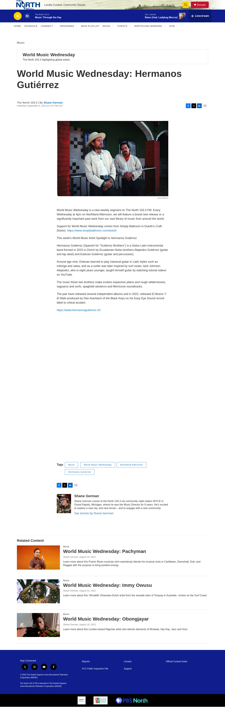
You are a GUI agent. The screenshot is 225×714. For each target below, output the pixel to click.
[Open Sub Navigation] (55, 33)
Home (17, 33)
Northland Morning (148, 33)
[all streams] (200, 23)
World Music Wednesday (49, 61)
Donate (203, 8)
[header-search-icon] (187, 8)
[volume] (27, 23)
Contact (127, 669)
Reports (86, 669)
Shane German (53, 109)
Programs (67, 33)
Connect (47, 33)
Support (128, 676)
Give (172, 33)
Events (122, 33)
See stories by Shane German (94, 520)
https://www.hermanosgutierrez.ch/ (79, 317)
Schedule (31, 33)
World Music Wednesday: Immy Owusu (107, 592)
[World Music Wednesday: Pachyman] (38, 565)
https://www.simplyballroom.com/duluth (91, 237)
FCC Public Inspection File (95, 676)
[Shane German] (64, 510)
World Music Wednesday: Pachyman (104, 558)
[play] (17, 23)
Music (107, 33)
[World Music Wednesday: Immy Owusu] (38, 598)
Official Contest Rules (176, 669)
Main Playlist (90, 33)
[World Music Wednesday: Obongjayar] (38, 632)
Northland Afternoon (131, 472)
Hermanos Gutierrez (79, 479)
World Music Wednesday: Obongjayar (106, 626)
